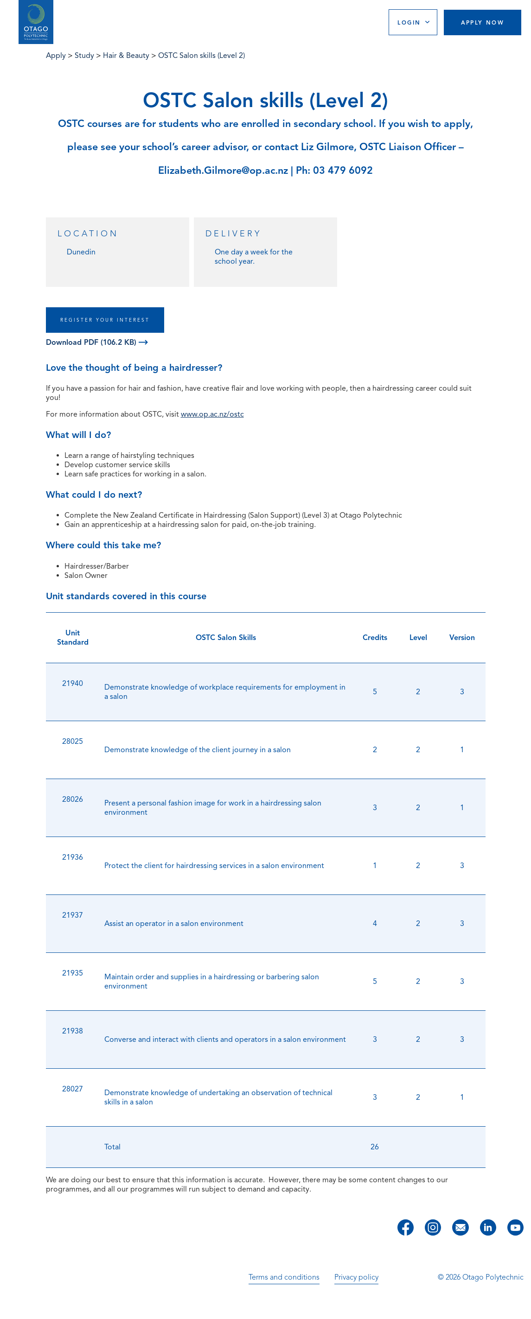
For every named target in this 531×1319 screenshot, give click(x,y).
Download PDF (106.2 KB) (97, 342)
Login (409, 22)
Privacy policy (356, 1277)
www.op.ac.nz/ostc (212, 414)
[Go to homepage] (36, 22)
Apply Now (483, 22)
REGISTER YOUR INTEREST (105, 320)
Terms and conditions (284, 1277)
